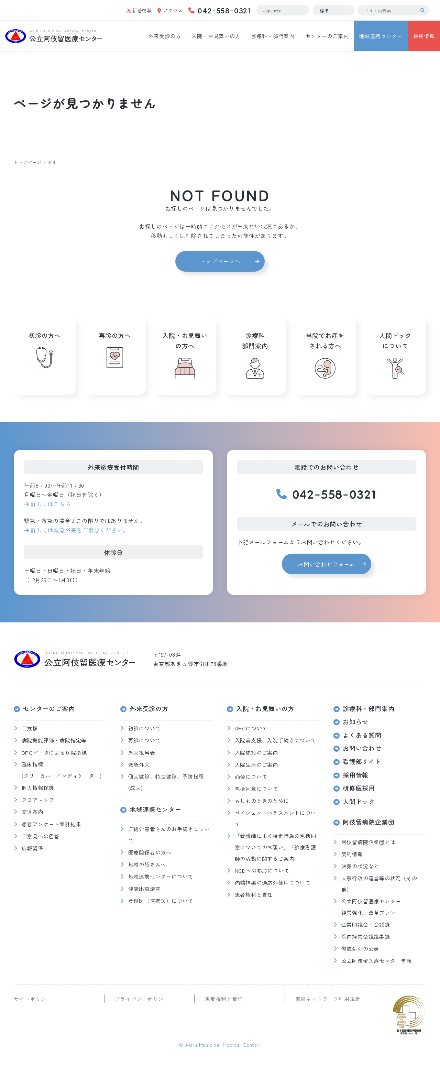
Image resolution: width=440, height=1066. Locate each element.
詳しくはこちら (51, 504)
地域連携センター (380, 36)
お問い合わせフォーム (326, 564)
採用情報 (424, 36)
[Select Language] (282, 10)
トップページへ (220, 261)
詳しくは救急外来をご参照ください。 (80, 530)
